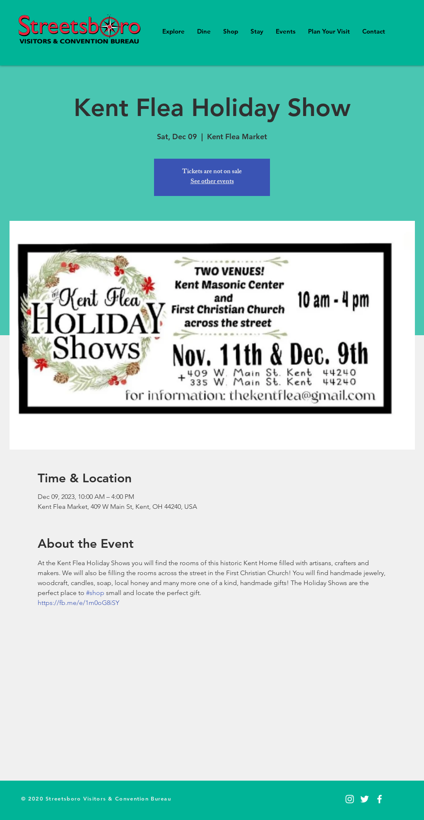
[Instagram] (349, 799)
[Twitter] (364, 799)
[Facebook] (379, 799)
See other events (212, 182)
